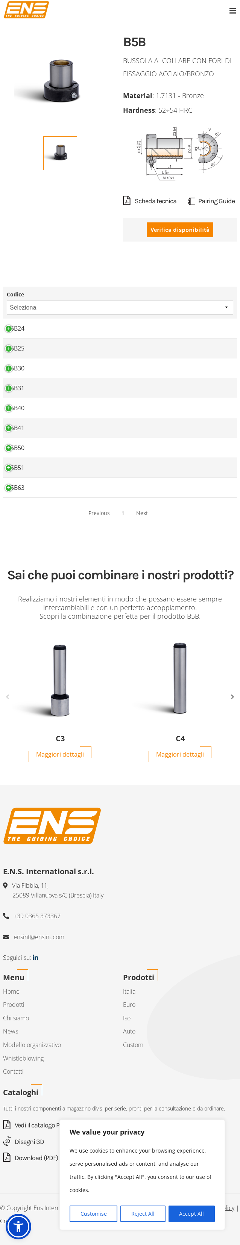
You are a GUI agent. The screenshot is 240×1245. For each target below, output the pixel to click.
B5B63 (15, 487)
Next (142, 513)
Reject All (143, 1213)
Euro (129, 1004)
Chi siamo (16, 1018)
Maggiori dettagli (60, 754)
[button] (18, 1226)
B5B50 (15, 448)
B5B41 (15, 428)
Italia (129, 991)
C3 (60, 738)
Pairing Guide (211, 201)
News (10, 1031)
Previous (99, 513)
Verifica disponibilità (180, 229)
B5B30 (15, 368)
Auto (129, 1031)
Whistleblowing (23, 1058)
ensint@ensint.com (39, 937)
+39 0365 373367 (37, 916)
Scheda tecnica (149, 201)
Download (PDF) (30, 1158)
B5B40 (15, 408)
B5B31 (15, 388)
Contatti (13, 1071)
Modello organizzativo (32, 1045)
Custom (133, 1045)
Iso (127, 1018)
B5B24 (15, 328)
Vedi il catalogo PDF (35, 1125)
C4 (180, 738)
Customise (94, 1213)
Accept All (191, 1213)
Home (11, 991)
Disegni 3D (23, 1142)
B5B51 (15, 468)
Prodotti (13, 1004)
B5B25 (15, 348)
